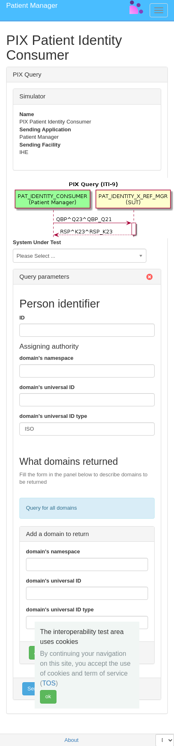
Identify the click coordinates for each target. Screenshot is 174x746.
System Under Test (37, 242)
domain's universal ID (47, 387)
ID (22, 318)
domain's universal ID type (53, 416)
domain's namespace (46, 358)
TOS (49, 683)
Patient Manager (32, 5)
